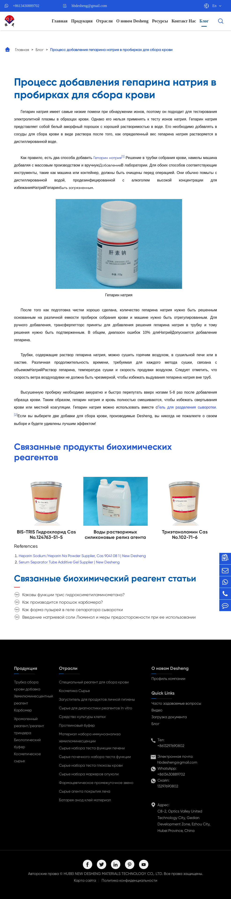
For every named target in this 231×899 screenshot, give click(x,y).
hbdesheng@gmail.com (89, 6)
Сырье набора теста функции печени (92, 748)
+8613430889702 (26, 6)
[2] (16, 415)
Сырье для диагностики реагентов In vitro (95, 708)
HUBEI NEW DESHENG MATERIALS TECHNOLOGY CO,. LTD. (113, 873)
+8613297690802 (170, 745)
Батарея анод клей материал (85, 800)
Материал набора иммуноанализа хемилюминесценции (90, 737)
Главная (59, 21)
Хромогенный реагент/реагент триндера (29, 726)
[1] (123, 156)
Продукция (81, 21)
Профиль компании (168, 678)
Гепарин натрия (107, 158)
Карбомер (23, 710)
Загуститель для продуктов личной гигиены (97, 699)
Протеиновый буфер (77, 725)
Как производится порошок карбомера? (62, 602)
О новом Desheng (132, 21)
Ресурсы (160, 21)
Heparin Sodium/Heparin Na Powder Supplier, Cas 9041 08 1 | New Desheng (82, 556)
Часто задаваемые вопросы (176, 703)
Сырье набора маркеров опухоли (89, 774)
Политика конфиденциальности (129, 880)
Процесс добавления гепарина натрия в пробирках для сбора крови (111, 49)
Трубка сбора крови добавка (27, 685)
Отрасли (104, 21)
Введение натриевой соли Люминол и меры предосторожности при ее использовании (109, 617)
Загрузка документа (169, 717)
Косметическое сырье (27, 757)
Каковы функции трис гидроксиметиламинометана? (73, 594)
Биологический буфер (27, 743)
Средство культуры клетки (82, 716)
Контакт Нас (184, 21)
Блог (204, 21)
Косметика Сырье (74, 691)
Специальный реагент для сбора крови (94, 682)
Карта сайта (85, 880)
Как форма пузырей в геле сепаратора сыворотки (72, 609)
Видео (156, 710)
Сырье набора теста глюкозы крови (91, 765)
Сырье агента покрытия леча (84, 791)
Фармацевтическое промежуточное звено (96, 782)
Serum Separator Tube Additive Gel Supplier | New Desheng (69, 562)
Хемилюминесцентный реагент (32, 699)
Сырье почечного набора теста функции (95, 756)
